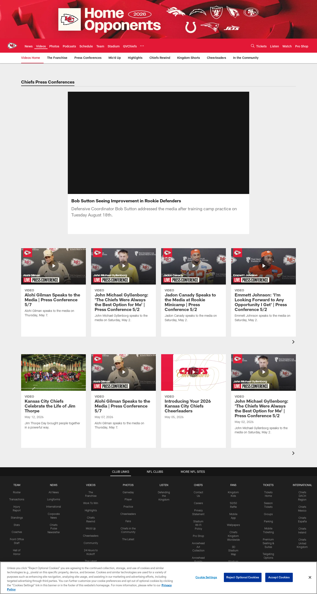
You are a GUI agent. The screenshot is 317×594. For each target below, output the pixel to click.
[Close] (310, 577)
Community (91, 525)
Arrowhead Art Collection (198, 529)
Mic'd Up (91, 510)
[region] (158, 578)
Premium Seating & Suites (268, 525)
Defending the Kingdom (164, 478)
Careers (198, 485)
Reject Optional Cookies (242, 577)
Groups (268, 496)
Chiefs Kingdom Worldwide (233, 518)
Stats (17, 507)
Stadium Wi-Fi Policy (198, 507)
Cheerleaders (90, 518)
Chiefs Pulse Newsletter (54, 511)
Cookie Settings (206, 577)
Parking (268, 503)
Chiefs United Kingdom (302, 526)
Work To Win (90, 485)
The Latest (91, 543)
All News (54, 474)
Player (128, 481)
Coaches (17, 514)
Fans (128, 503)
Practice (128, 489)
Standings (17, 500)
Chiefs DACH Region (302, 478)
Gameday (128, 474)
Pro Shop (198, 518)
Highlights (91, 492)
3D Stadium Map (233, 533)
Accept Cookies (279, 577)
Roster (17, 474)
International (53, 489)
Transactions (16, 481)
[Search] (252, 46)
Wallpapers (233, 507)
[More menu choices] (142, 46)
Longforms (53, 481)
